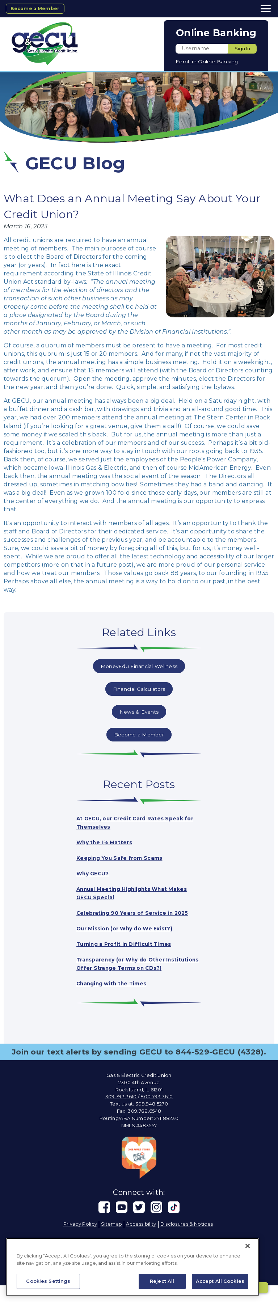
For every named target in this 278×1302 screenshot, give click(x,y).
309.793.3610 (121, 1113)
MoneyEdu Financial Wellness (139, 666)
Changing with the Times (117, 1000)
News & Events (139, 711)
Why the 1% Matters (108, 842)
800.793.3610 (156, 1113)
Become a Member (40, 8)
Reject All (162, 1281)
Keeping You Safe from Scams (125, 857)
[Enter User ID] (202, 49)
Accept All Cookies (220, 1281)
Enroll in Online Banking (207, 61)
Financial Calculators (139, 688)
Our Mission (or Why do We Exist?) (132, 936)
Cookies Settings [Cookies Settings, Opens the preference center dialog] (48, 1281)
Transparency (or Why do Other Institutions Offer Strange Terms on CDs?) (134, 976)
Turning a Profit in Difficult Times (131, 952)
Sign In (242, 48)
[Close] (248, 1246)
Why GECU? (95, 873)
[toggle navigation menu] (263, 8)
